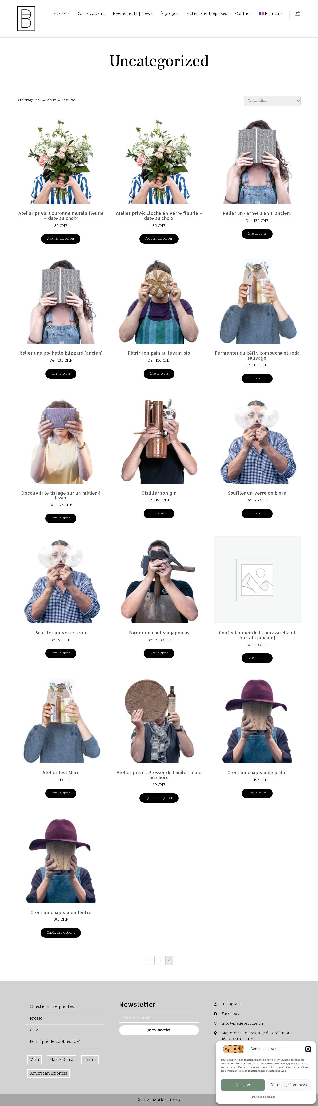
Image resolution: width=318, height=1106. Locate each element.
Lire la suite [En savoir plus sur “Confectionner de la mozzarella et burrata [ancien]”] (257, 658)
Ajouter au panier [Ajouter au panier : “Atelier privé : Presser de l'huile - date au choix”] (159, 798)
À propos (169, 14)
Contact (243, 14)
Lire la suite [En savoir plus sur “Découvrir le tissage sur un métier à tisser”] (60, 518)
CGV (34, 1030)
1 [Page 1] (160, 960)
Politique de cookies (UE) (55, 1042)
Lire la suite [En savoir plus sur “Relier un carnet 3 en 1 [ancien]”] (257, 233)
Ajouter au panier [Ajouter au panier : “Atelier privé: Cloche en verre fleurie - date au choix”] (159, 238)
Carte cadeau (91, 14)
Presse (36, 1018)
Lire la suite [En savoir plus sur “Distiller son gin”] (159, 513)
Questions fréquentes (52, 1007)
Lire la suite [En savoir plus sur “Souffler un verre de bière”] (257, 513)
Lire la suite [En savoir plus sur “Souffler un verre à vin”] (60, 653)
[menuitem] (271, 14)
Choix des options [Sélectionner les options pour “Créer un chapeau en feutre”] (61, 932)
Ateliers (62, 14)
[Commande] (272, 101)
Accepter (243, 1085)
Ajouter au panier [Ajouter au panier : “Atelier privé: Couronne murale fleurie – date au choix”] (61, 238)
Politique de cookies (263, 1097)
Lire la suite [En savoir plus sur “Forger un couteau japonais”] (159, 653)
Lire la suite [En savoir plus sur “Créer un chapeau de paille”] (257, 793)
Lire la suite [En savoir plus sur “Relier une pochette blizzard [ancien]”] (60, 373)
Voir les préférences (289, 1085)
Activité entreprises (207, 14)
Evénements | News (133, 14)
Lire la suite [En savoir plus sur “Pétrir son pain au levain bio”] (159, 373)
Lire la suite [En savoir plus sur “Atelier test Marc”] (60, 793)
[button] (308, 1049)
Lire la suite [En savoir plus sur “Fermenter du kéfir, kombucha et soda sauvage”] (257, 378)
